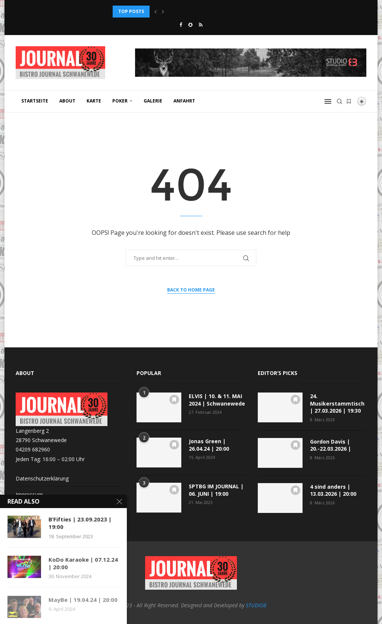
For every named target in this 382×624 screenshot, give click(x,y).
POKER (120, 101)
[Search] (339, 101)
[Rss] (201, 24)
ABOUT (67, 101)
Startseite (34, 101)
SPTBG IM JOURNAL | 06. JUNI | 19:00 (216, 490)
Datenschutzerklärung (42, 478)
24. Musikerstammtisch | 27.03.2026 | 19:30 (337, 403)
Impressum (29, 494)
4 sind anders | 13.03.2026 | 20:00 (333, 490)
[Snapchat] (190, 24)
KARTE (94, 101)
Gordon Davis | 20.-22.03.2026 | (330, 445)
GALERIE (153, 101)
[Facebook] (180, 24)
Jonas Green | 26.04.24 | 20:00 (209, 445)
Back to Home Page (191, 290)
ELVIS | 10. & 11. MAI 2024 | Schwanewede (217, 400)
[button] (156, 12)
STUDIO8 (256, 605)
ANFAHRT (184, 101)
